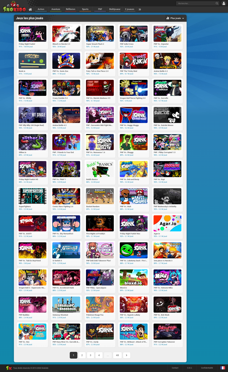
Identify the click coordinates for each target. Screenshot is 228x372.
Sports (85, 9)
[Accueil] (30, 9)
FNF (100, 9)
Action (41, 9)
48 (117, 355)
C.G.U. (189, 368)
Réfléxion (70, 9)
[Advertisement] (201, 59)
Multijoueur (114, 9)
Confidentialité (207, 368)
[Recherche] (217, 3)
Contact (175, 368)
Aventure (55, 9)
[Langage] (222, 368)
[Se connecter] (224, 3)
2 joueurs (129, 9)
